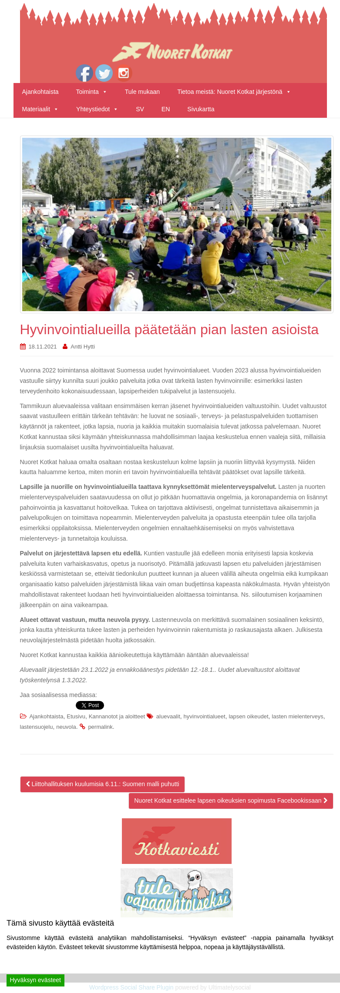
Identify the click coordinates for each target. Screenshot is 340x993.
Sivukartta (200, 109)
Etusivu (76, 716)
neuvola (66, 727)
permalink (100, 727)
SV (140, 109)
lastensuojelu (36, 727)
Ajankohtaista (40, 91)
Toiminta (92, 91)
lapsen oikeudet (248, 716)
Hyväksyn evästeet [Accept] (35, 979)
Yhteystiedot (97, 109)
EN (166, 109)
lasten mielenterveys (297, 716)
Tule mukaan (142, 91)
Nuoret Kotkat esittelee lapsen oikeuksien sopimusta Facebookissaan (230, 800)
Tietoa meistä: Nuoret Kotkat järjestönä (234, 91)
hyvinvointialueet (205, 716)
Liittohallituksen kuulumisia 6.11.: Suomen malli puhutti (102, 783)
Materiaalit (40, 109)
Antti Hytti (83, 346)
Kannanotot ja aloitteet (117, 716)
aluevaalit (168, 716)
